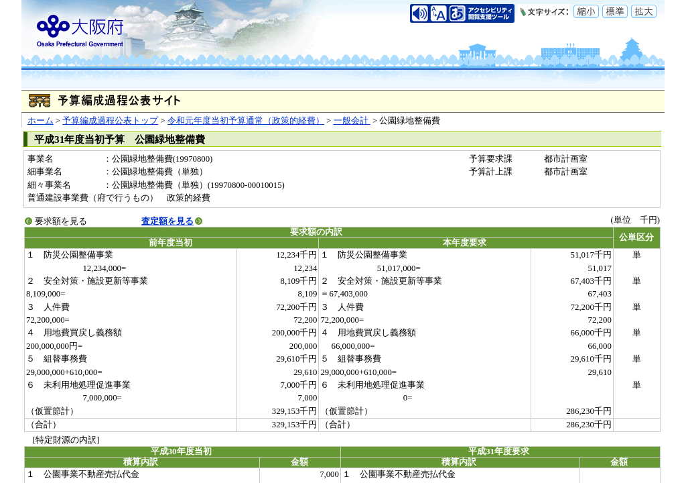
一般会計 (352, 120)
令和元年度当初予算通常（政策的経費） (245, 120)
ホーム (40, 120)
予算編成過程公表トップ (110, 120)
